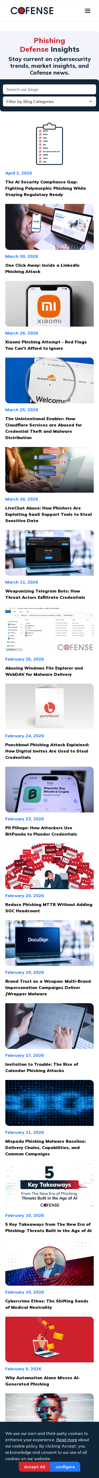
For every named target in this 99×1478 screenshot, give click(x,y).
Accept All (34, 1466)
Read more (66, 1439)
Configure (65, 1466)
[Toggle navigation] (88, 11)
